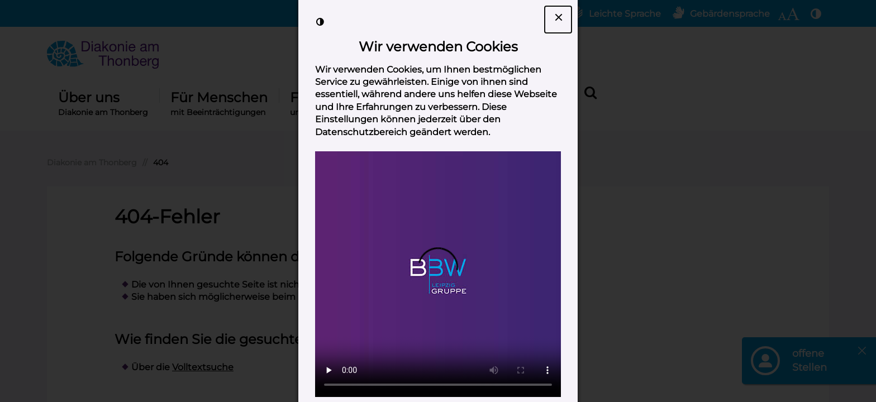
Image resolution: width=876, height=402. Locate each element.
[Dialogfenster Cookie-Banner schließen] (558, 19)
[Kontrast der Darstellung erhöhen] (320, 21)
